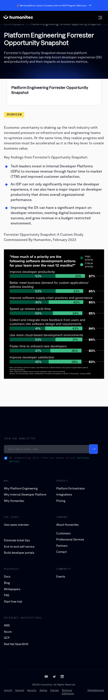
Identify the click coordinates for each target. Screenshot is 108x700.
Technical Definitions (68, 692)
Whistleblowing (95, 690)
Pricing (60, 500)
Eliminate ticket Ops (17, 540)
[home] (18, 17)
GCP (7, 637)
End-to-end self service (19, 546)
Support (19, 690)
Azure (8, 631)
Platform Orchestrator (70, 488)
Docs (7, 576)
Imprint (8, 690)
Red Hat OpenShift (16, 644)
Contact (61, 551)
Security (32, 690)
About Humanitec (67, 524)
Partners (62, 545)
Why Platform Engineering (21, 488)
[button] (100, 17)
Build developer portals (19, 552)
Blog (7, 583)
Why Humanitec (14, 500)
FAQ (6, 595)
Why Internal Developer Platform (25, 494)
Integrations (64, 494)
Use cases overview (16, 524)
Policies (54, 690)
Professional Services (70, 539)
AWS (7, 625)
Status (43, 690)
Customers (63, 533)
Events (60, 576)
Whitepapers (12, 589)
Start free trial (13, 601)
